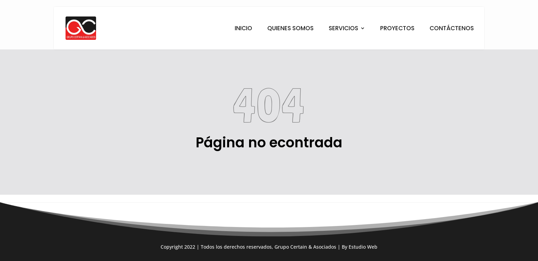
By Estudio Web (359, 253)
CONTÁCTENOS (452, 29)
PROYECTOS (397, 29)
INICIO (243, 29)
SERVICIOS (343, 29)
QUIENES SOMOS (290, 29)
